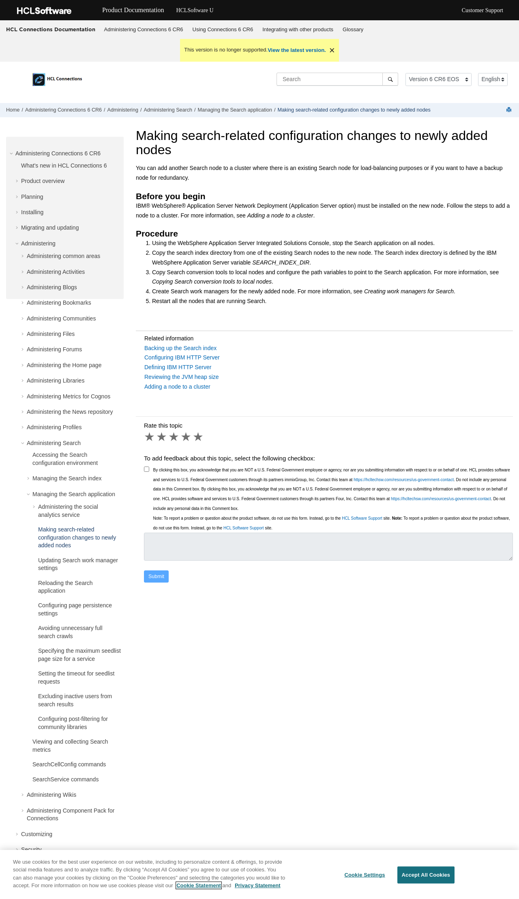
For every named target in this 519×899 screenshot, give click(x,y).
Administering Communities (61, 318)
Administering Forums (54, 349)
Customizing (36, 834)
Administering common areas (63, 256)
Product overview (42, 181)
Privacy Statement (258, 889)
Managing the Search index (66, 478)
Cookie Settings (364, 878)
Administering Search (168, 110)
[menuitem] (143, 30)
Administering (122, 110)
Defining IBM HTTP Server (177, 367)
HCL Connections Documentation (50, 29)
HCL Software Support (362, 518)
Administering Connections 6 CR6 (143, 29)
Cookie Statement (198, 889)
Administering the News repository (70, 412)
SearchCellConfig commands (69, 764)
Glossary (353, 29)
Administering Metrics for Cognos (68, 396)
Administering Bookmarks (59, 302)
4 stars (186, 437)
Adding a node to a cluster (177, 386)
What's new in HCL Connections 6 (64, 165)
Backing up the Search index (180, 348)
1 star (150, 437)
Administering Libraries (55, 380)
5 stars (199, 437)
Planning (32, 197)
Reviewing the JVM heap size (181, 377)
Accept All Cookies (426, 878)
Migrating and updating (50, 227)
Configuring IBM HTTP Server (182, 357)
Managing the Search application (235, 110)
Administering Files (51, 334)
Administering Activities (56, 272)
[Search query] (337, 79)
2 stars (162, 437)
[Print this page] (509, 110)
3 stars (174, 437)
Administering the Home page (64, 365)
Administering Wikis (51, 794)
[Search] (390, 79)
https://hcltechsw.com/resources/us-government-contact (404, 479)
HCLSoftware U (194, 10)
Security (31, 849)
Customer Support (482, 10)
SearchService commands (65, 779)
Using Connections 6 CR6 (223, 29)
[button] (12, 153)
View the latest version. (297, 50)
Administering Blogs (52, 287)
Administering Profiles (54, 427)
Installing (32, 212)
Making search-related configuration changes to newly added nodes (354, 110)
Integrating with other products (297, 29)
